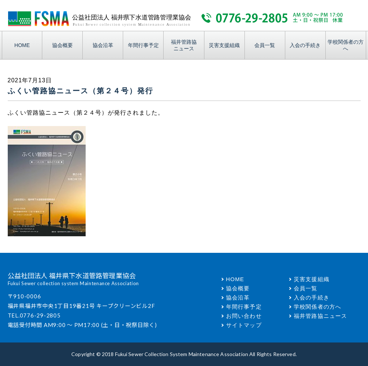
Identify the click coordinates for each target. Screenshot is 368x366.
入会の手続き (305, 45)
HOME (22, 45)
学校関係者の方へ (346, 45)
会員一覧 (264, 45)
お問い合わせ (244, 316)
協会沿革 (103, 45)
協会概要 (62, 45)
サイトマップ (244, 325)
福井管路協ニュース (184, 45)
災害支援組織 (224, 45)
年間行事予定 (143, 45)
